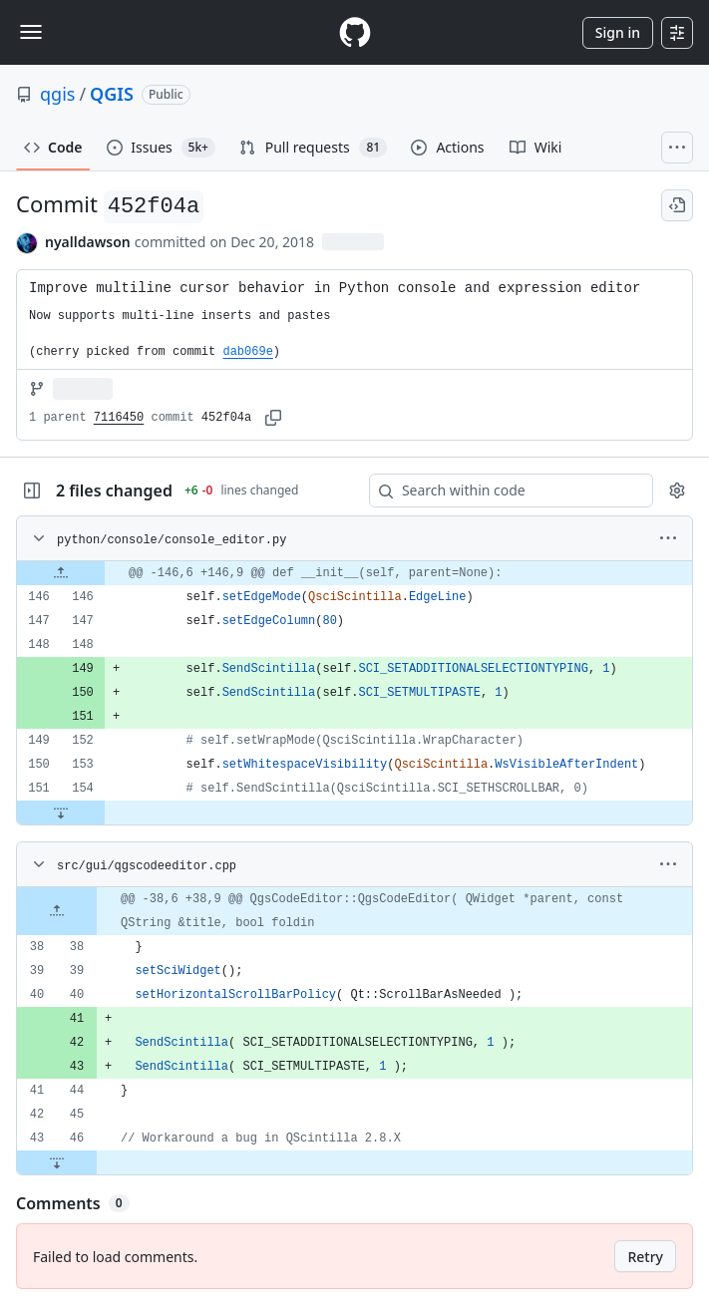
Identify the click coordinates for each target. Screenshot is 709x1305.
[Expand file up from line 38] (57, 911)
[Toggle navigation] (31, 32)
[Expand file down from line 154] (61, 812)
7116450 (119, 418)
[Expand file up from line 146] (61, 573)
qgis (57, 94)
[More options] (668, 538)
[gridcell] (354, 573)
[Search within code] (501, 490)
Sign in (617, 32)
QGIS (112, 94)
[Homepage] (355, 32)
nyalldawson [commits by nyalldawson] (88, 241)
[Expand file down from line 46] (57, 1162)
